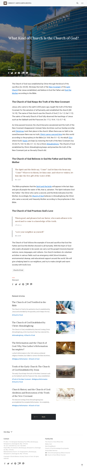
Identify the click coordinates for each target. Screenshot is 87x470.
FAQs (43, 33)
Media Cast (48, 444)
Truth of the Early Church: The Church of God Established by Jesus (31, 368)
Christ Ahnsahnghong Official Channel (57, 453)
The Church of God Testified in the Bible (29, 304)
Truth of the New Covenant (22, 379)
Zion (70, 137)
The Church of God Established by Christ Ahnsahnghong (28, 324)
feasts (25, 141)
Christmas (20, 131)
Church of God (38, 196)
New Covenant (55, 87)
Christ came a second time (51, 134)
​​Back (39, 417)
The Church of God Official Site (54, 442)
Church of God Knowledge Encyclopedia (57, 448)
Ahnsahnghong (53, 144)
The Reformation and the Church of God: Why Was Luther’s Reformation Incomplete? (30, 346)
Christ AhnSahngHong (20, 3)
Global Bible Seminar (51, 450)
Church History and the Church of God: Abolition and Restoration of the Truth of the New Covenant (31, 392)
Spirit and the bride (44, 186)
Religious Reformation (20, 359)
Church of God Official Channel (55, 455)
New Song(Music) (50, 446)
